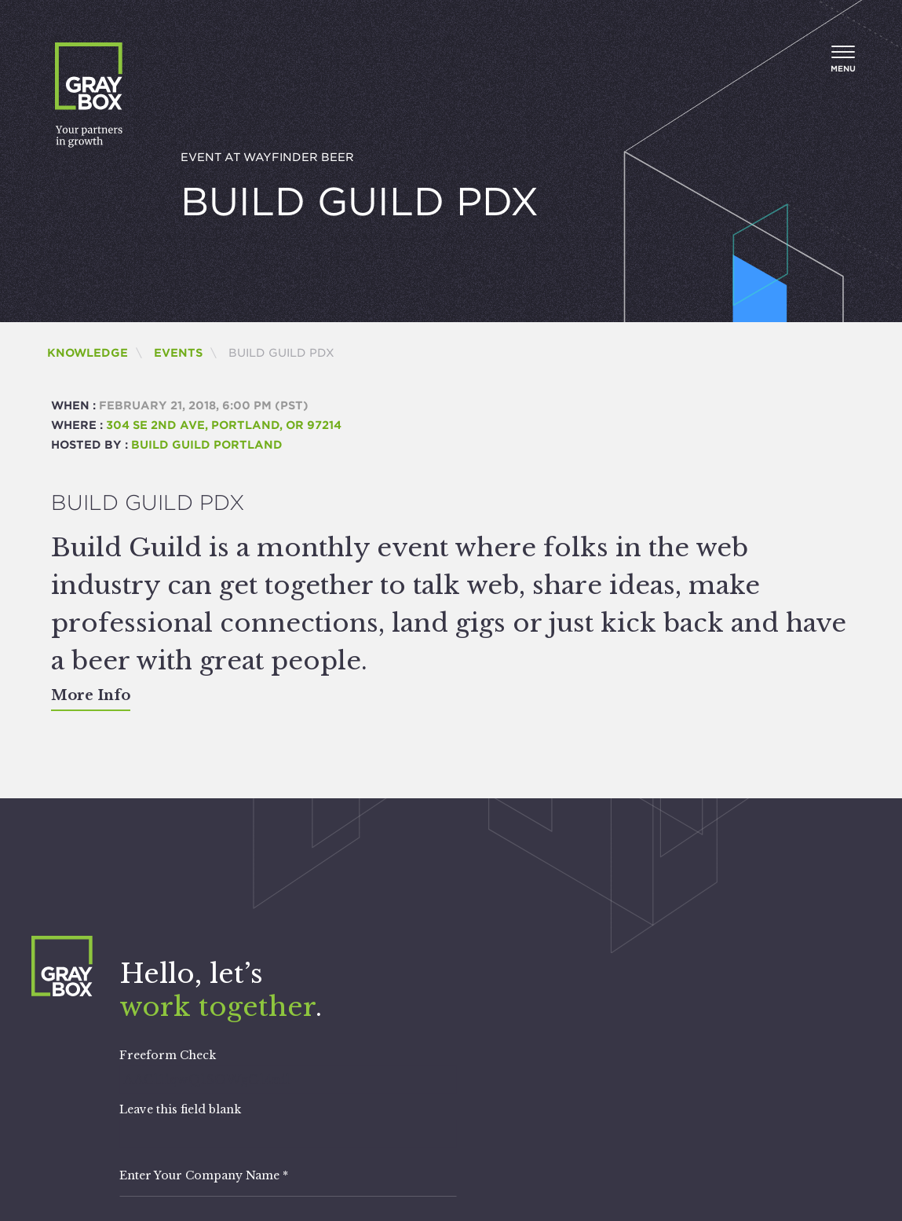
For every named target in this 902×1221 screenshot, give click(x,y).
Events (178, 352)
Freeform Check (167, 1055)
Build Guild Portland (207, 444)
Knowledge (87, 352)
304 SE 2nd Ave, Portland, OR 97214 (223, 425)
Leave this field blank (180, 1109)
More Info (90, 695)
